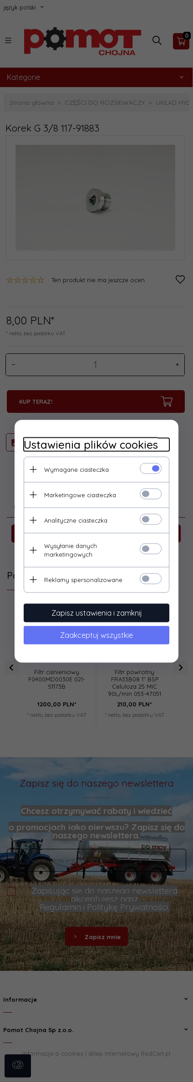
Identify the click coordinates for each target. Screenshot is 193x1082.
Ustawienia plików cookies (91, 444)
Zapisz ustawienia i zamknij (96, 612)
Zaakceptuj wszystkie (96, 634)
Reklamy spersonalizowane (83, 579)
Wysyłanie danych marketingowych (70, 550)
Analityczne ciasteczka (75, 520)
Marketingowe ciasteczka (80, 494)
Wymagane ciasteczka (76, 469)
